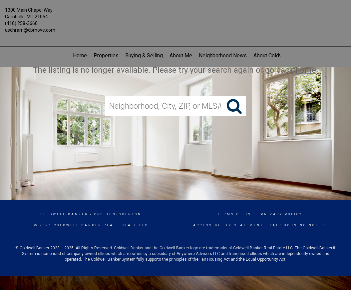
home (305, 70)
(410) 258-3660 (21, 23)
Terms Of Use (235, 214)
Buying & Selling (144, 55)
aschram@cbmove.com (30, 30)
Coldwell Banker (64, 214)
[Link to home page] (175, 14)
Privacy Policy (281, 214)
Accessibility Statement (228, 225)
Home (80, 55)
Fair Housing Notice (298, 225)
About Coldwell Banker (279, 55)
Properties (106, 55)
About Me (181, 55)
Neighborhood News (223, 55)
